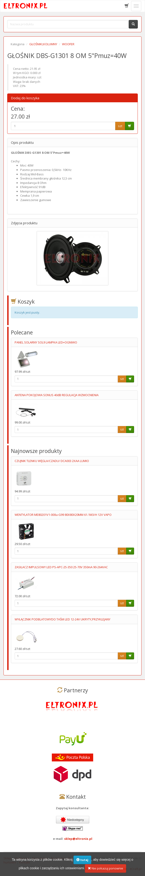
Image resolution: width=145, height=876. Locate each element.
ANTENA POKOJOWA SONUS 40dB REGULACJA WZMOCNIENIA (57, 395)
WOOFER (68, 44)
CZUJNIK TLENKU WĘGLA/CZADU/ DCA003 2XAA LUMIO (52, 461)
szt (120, 126)
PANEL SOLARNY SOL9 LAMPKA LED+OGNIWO (46, 342)
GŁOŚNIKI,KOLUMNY (43, 44)
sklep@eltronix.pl (78, 839)
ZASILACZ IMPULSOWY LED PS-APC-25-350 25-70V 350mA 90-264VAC (61, 567)
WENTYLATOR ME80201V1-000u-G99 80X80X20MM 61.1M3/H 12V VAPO (63, 515)
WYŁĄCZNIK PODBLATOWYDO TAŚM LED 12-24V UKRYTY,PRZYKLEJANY (62, 619)
